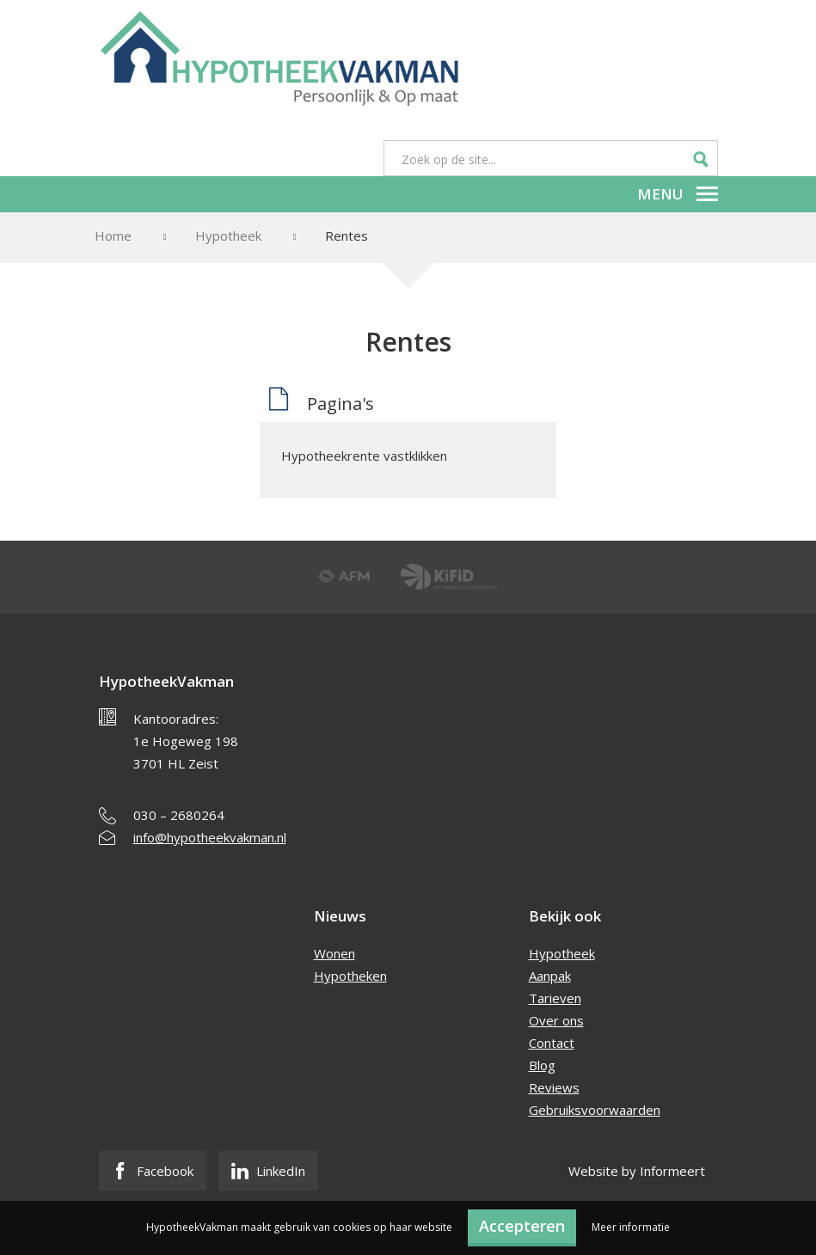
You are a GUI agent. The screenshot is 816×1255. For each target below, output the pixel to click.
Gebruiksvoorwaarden (594, 1109)
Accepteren (522, 1225)
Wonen (334, 953)
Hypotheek (228, 235)
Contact (551, 1042)
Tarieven (555, 998)
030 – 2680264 (178, 814)
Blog (542, 1065)
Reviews (554, 1087)
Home (113, 235)
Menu (677, 194)
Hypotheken (350, 975)
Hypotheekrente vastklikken (364, 455)
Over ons (556, 1020)
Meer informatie (631, 1227)
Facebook (152, 1170)
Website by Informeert (636, 1170)
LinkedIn (268, 1170)
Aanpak (550, 975)
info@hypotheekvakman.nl (209, 837)
